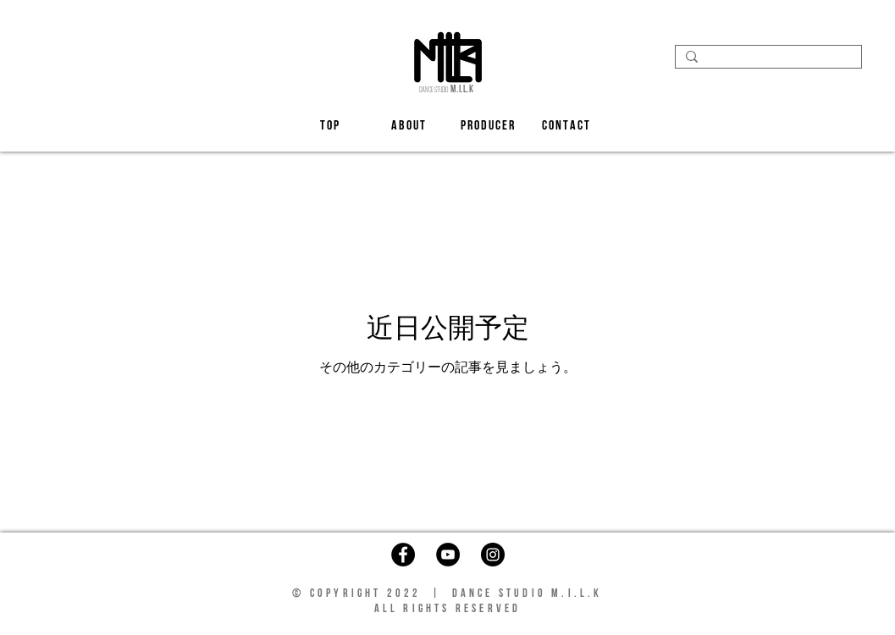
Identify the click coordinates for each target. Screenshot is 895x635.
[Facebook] (403, 554)
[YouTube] (448, 554)
